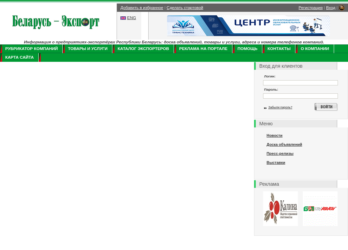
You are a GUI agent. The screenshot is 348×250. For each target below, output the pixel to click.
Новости (275, 135)
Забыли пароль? (280, 107)
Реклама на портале (203, 48)
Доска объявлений (284, 144)
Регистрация (311, 7)
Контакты (279, 48)
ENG (131, 17)
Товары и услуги (88, 48)
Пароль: (271, 89)
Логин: (270, 76)
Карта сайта (19, 57)
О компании (315, 48)
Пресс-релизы (280, 153)
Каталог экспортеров (143, 48)
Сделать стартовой (185, 7)
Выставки (276, 162)
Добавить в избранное (141, 7)
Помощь (248, 48)
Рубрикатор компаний (31, 48)
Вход (330, 7)
